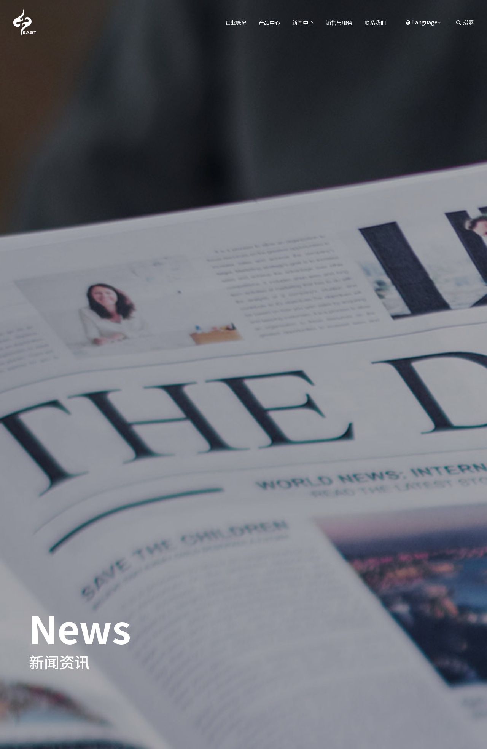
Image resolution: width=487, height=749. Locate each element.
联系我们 (373, 22)
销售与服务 (334, 22)
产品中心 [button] (258, 22)
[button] (420, 22)
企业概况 (221, 22)
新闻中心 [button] (294, 22)
